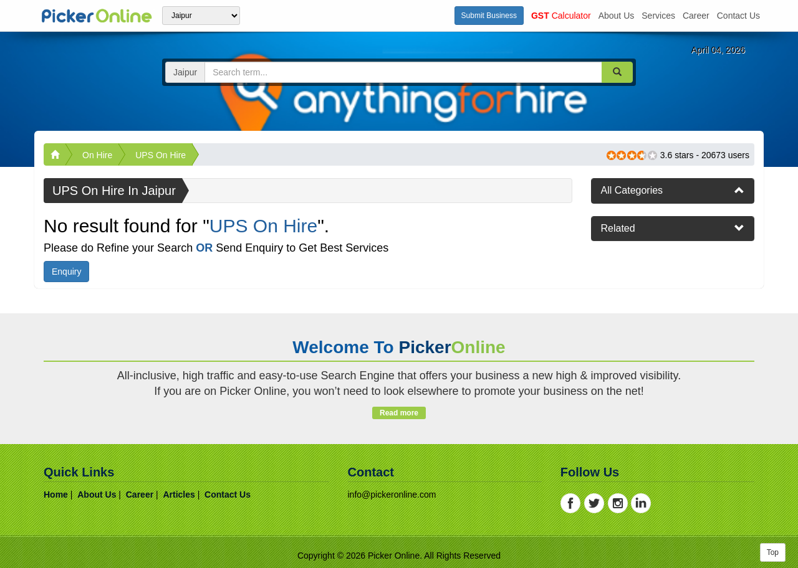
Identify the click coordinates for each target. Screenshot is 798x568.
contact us (738, 16)
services (658, 16)
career (696, 16)
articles (179, 494)
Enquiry (66, 272)
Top (773, 552)
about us (616, 16)
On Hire (97, 155)
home (56, 494)
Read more (398, 413)
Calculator (561, 16)
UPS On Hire (160, 155)
